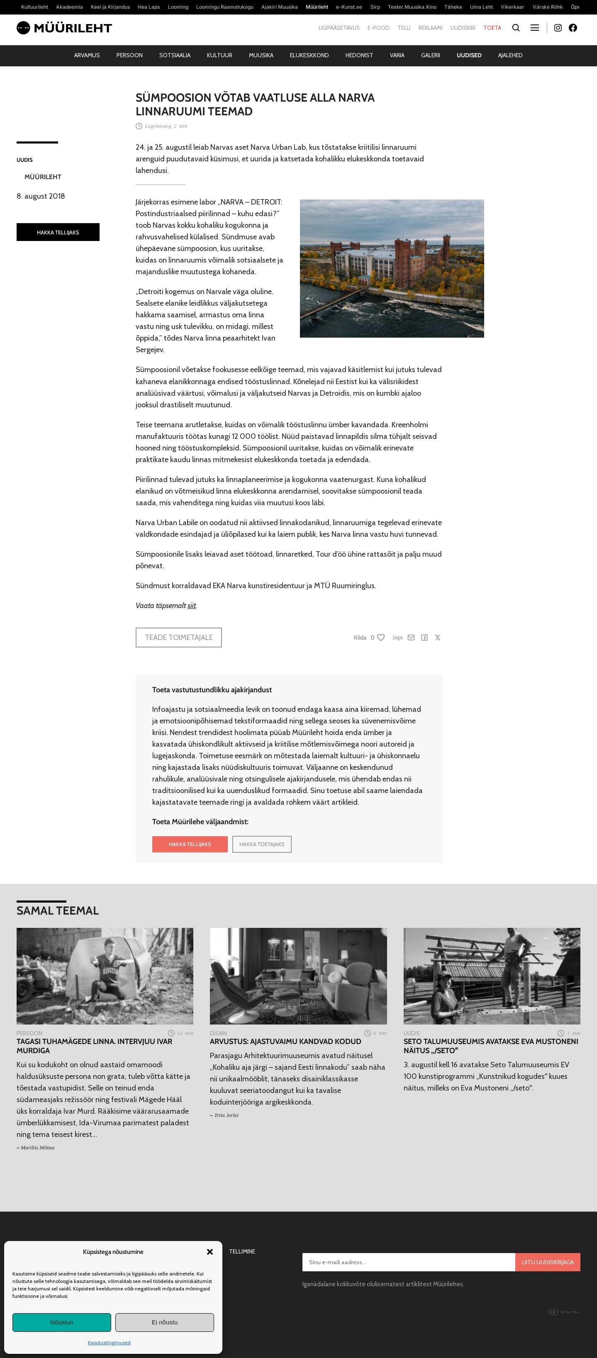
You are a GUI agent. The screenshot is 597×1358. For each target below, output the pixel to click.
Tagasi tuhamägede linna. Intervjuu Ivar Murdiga (94, 1046)
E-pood (379, 27)
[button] (210, 1252)
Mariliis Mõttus (37, 1147)
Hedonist (359, 55)
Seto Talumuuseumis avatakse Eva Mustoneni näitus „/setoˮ (491, 1046)
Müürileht (42, 177)
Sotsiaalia (174, 55)
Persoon (130, 55)
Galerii (430, 55)
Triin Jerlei (226, 1115)
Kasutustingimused (109, 1342)
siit (192, 605)
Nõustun (61, 1322)
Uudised (469, 55)
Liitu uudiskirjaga (548, 1262)
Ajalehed (510, 55)
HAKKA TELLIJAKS (58, 232)
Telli (403, 27)
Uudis (25, 159)
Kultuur (219, 55)
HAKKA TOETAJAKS (262, 844)
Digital (564, 1312)
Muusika (261, 55)
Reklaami (431, 27)
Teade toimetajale (179, 637)
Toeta (492, 27)
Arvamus (87, 55)
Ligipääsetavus (339, 27)
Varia (397, 55)
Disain (218, 1033)
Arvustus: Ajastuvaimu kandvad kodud (285, 1041)
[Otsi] (516, 28)
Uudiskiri (463, 27)
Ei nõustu (165, 1322)
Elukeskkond (309, 55)
